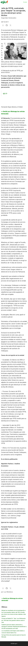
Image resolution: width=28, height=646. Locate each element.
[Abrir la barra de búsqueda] (24, 2)
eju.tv (5, 93)
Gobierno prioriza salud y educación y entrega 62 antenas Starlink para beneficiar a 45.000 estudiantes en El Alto (13, 626)
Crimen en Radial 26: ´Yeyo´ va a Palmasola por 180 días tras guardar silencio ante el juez (13, 620)
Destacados (12, 18)
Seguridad (4, 18)
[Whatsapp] (3, 25)
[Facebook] (6, 25)
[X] (10, 25)
